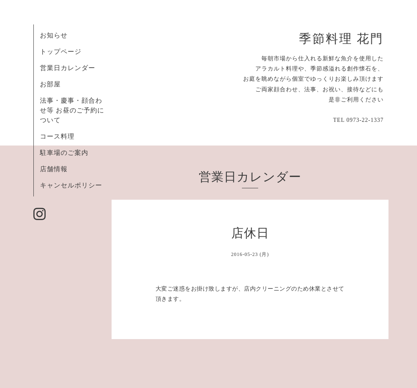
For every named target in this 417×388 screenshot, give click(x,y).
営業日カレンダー (67, 67)
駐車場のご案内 (64, 152)
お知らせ (54, 35)
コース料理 (57, 136)
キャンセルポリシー (71, 185)
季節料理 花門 (341, 38)
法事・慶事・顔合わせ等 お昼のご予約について (72, 110)
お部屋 (50, 84)
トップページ (60, 51)
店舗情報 (54, 168)
